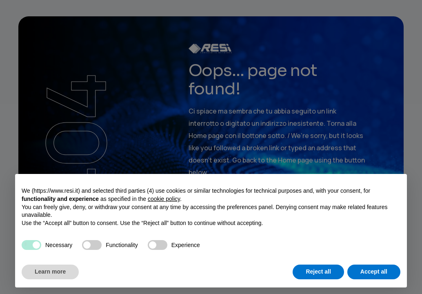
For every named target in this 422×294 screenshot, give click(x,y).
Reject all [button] (318, 271)
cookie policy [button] (164, 199)
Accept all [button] (373, 271)
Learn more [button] (50, 271)
